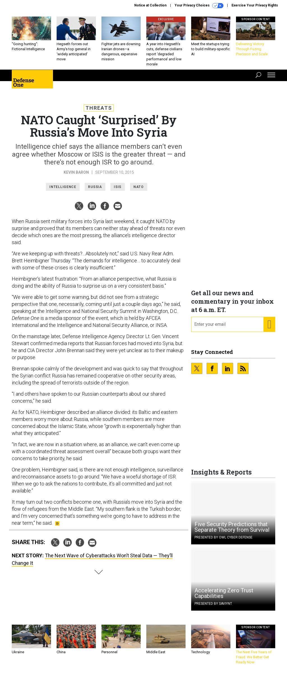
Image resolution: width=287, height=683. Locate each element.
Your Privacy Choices (199, 5)
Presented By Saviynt (213, 608)
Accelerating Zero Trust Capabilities (224, 597)
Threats (98, 112)
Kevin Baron (76, 176)
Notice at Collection (150, 5)
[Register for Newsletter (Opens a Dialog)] (269, 328)
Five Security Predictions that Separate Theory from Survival (232, 531)
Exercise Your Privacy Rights (255, 5)
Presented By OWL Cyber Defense (224, 542)
